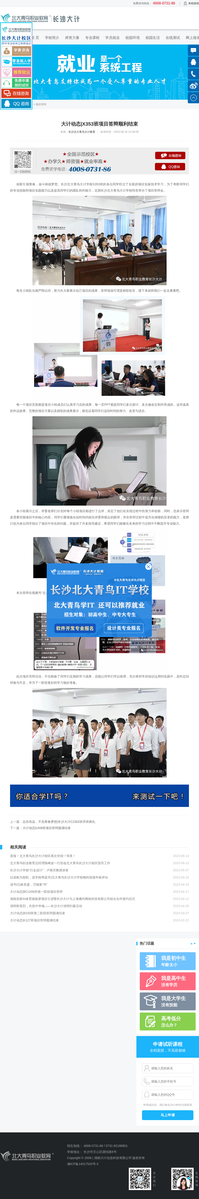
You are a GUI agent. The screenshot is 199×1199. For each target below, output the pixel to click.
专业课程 (92, 38)
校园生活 (153, 38)
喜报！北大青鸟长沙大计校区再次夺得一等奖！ (43, 856)
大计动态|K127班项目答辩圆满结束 (34, 920)
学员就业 (112, 38)
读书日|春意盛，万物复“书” (28, 884)
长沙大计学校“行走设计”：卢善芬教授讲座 (39, 870)
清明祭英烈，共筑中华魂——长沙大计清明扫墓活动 (46, 906)
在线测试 (173, 38)
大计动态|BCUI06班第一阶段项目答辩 (36, 891)
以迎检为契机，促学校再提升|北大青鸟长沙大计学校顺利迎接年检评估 (59, 877)
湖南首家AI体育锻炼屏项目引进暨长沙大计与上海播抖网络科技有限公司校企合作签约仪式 (72, 899)
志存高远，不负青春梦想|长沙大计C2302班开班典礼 (59, 821)
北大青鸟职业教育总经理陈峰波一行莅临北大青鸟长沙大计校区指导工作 (60, 863)
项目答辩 (41, 104)
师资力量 (72, 38)
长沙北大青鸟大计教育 (81, 131)
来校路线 (191, 3)
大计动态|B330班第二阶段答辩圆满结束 (37, 913)
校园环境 (132, 38)
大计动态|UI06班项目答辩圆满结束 (47, 828)
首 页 (35, 38)
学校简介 (52, 38)
